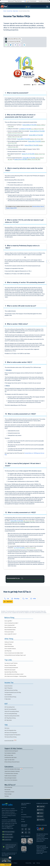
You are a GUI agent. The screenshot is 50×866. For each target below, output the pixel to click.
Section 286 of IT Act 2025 (16, 520)
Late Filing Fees (8, 650)
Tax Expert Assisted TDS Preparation (12, 734)
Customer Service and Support (11, 751)
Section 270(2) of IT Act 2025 (31, 145)
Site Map (23, 821)
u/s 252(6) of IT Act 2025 (25, 128)
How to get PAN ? (8, 620)
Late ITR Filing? (6, 860)
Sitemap (38, 863)
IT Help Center (8, 699)
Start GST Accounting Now (10, 709)
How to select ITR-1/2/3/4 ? (11, 634)
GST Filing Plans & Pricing (10, 718)
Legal (34, 863)
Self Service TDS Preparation (11, 732)
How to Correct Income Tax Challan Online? (14, 653)
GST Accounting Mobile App (11, 713)
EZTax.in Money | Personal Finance (12, 761)
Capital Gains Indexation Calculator (12, 771)
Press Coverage (8, 794)
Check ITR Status (8, 644)
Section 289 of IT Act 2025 (23, 139)
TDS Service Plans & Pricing (10, 737)
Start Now (8, 601)
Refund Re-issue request (10, 669)
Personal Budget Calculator (10, 777)
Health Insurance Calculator (10, 775)
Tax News (7, 796)
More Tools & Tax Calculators (11, 780)
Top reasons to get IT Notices (11, 663)
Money (22, 819)
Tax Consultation (8, 694)
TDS (22, 809)
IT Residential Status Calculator (11, 773)
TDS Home (7, 728)
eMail (33, 598)
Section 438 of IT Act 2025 (34, 141)
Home (4, 11)
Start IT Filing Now (8, 688)
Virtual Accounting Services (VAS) (12, 715)
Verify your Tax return (9, 642)
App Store (40, 809)
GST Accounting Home (10, 707)
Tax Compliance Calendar (10, 753)
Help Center (15, 11)
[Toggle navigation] (47, 6)
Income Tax (9, 11)
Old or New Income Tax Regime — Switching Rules (15, 676)
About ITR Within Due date (10, 627)
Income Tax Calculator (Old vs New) (14, 769)
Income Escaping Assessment (11, 667)
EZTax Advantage (8, 787)
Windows (40, 813)
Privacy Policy (28, 863)
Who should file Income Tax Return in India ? (14, 674)
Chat (25, 598)
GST (22, 812)
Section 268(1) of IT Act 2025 (36, 135)
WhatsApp (15, 598)
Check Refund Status (9, 646)
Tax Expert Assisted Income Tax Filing (13, 692)
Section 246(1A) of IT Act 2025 (37, 131)
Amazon (40, 816)
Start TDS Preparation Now (10, 730)
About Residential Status (10, 629)
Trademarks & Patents (9, 791)
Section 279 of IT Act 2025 (20, 159)
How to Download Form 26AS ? (11, 623)
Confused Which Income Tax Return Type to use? (15, 655)
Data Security (7, 789)
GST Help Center (8, 720)
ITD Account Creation (9, 631)
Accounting (23, 814)
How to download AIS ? (10, 625)
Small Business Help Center (11, 757)
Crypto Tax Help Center (9, 759)
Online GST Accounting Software (12, 711)
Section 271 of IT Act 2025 (28, 153)
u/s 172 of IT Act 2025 (19, 547)
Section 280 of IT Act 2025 (29, 157)
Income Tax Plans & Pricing (10, 696)
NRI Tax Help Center (9, 755)
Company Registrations (26, 816)
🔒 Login (28, 6)
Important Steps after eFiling (11, 672)
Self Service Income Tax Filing (11, 690)
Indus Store (41, 819)
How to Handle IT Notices (10, 648)
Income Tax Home (8, 685)
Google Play (41, 806)
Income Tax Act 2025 (10, 740)
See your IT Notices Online (10, 665)
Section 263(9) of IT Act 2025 (29, 124)
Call (6, 598)
